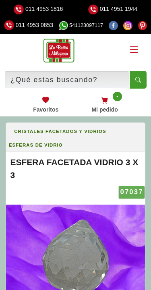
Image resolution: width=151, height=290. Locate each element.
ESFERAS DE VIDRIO (36, 145)
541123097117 (81, 25)
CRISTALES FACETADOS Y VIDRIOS (60, 131)
